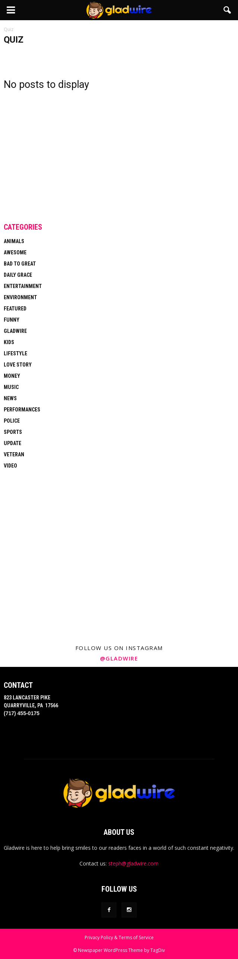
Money (12, 376)
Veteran (14, 454)
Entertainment (23, 286)
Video (10, 466)
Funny (11, 320)
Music (11, 387)
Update (12, 443)
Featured (15, 309)
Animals (14, 241)
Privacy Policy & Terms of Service (119, 937)
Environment (20, 297)
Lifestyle (15, 353)
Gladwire (15, 331)
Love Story (18, 365)
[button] (227, 10)
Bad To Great (20, 264)
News (10, 398)
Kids (9, 342)
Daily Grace (18, 275)
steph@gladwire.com (133, 863)
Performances (22, 410)
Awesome (15, 252)
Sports (13, 432)
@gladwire (119, 658)
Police (12, 421)
